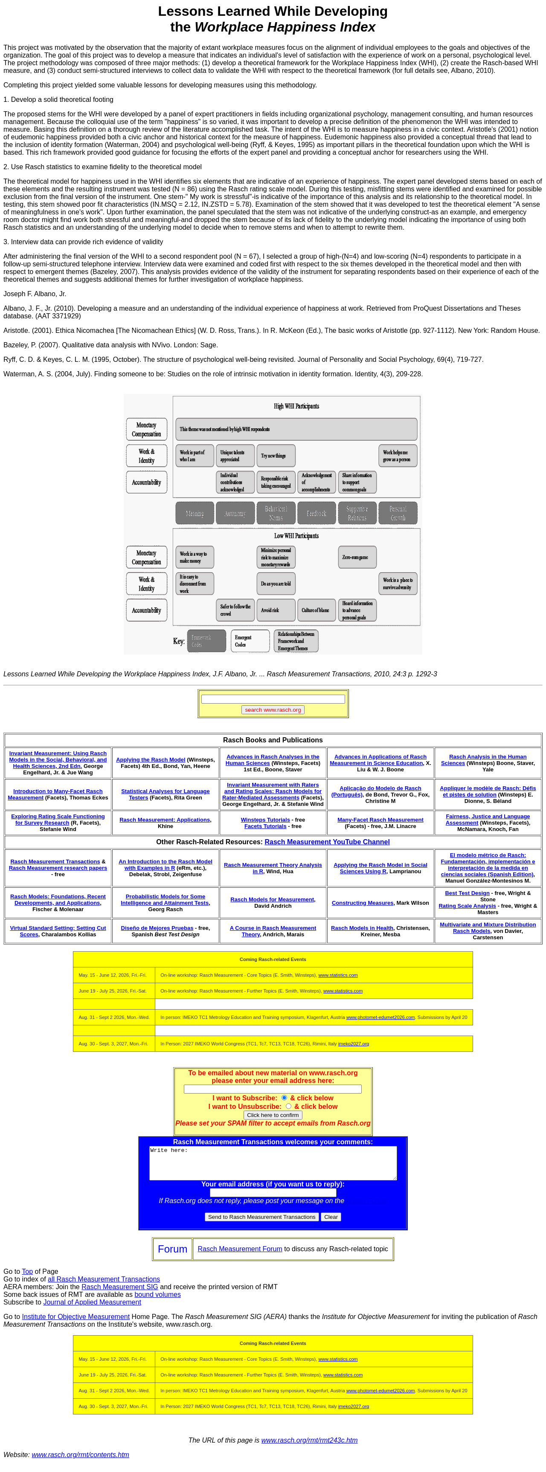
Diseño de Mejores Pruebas (157, 928)
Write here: (273, 1166)
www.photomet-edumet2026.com (380, 1017)
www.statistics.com (337, 975)
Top (27, 1278)
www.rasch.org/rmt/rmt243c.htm (309, 1446)
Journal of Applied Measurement (92, 1308)
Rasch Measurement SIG (119, 1293)
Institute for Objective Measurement (76, 1323)
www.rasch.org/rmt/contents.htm (80, 1461)
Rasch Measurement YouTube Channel (326, 842)
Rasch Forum (366, 1207)
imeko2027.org (353, 1043)
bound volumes (157, 1301)
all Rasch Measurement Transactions (104, 1285)
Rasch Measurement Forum (239, 1255)
